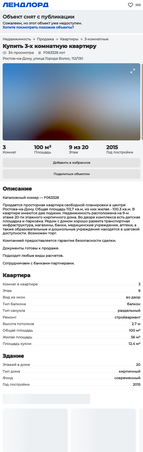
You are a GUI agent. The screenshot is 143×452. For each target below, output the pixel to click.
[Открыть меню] (138, 5)
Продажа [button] (45, 39)
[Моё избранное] (130, 5)
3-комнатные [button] (96, 39)
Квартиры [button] (69, 39)
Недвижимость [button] (17, 39)
